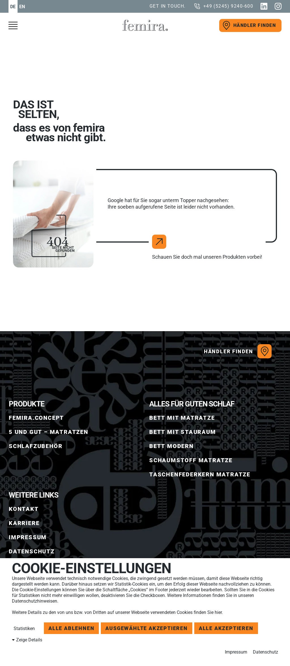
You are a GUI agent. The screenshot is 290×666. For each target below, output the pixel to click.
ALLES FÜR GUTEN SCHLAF (191, 404)
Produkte (26, 404)
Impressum (236, 652)
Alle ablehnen (71, 628)
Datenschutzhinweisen (34, 601)
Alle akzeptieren (226, 628)
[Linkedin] (264, 6)
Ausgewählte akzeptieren (146, 628)
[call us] (223, 6)
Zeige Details (29, 640)
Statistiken (23, 628)
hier (218, 612)
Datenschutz (265, 652)
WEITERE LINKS (33, 495)
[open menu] (15, 25)
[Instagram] (278, 6)
